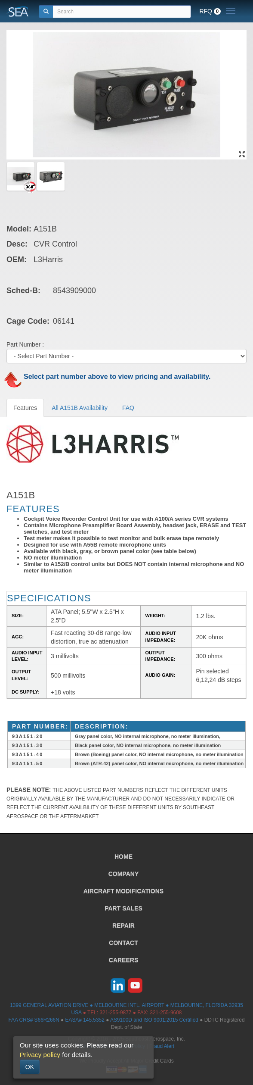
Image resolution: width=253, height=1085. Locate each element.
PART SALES (123, 908)
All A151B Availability (80, 407)
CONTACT (123, 942)
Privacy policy (40, 1054)
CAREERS (123, 960)
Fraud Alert (161, 1046)
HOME (123, 856)
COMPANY (123, 873)
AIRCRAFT (123, 891)
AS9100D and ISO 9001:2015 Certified (154, 1020)
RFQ (210, 11)
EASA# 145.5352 (85, 1020)
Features (25, 407)
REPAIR (123, 925)
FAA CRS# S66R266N (33, 1020)
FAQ (128, 407)
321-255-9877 (115, 1013)
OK (29, 1066)
